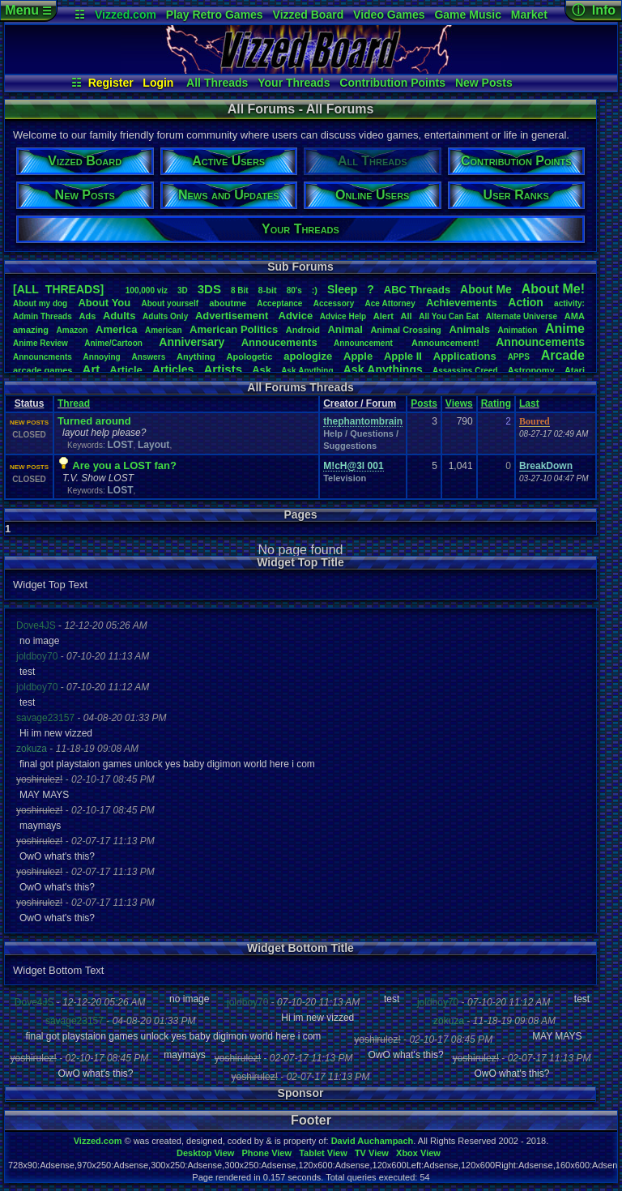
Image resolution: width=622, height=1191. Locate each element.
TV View (372, 1153)
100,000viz (147, 290)
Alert (383, 316)
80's (294, 290)
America (116, 329)
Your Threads (294, 82)
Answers (149, 356)
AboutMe (486, 289)
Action (525, 302)
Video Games (388, 14)
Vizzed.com (125, 14)
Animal (344, 329)
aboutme (227, 303)
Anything (196, 356)
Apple (358, 356)
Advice (296, 315)
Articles (173, 369)
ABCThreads (417, 290)
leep (342, 289)
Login (158, 82)
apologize (307, 356)
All (406, 316)
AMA (574, 316)
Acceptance (279, 303)
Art (91, 369)
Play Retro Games (214, 14)
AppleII (403, 356)
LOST (120, 444)
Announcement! (445, 343)
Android (303, 330)
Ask (261, 370)
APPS (519, 356)
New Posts (484, 82)
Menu (28, 10)
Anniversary (191, 341)
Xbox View (418, 1153)
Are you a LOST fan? (124, 465)
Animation (518, 330)
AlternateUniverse (521, 316)
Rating (496, 403)
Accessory (334, 303)
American (163, 330)
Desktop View (205, 1153)
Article (125, 370)
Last (529, 403)
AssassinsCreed (465, 370)
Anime (565, 328)
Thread (74, 403)
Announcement (364, 343)
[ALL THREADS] (58, 289)
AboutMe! (553, 289)
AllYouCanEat (449, 316)
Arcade (563, 355)
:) (314, 290)
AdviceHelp (343, 316)
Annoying (102, 356)
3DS (209, 289)
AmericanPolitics (234, 329)
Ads (87, 316)
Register (111, 82)
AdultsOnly (165, 316)
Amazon (72, 330)
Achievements (461, 303)
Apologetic (250, 356)
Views (459, 403)
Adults (119, 315)
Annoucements (279, 342)
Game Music (467, 14)
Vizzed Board (308, 14)
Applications (464, 356)
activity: (569, 303)
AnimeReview (40, 343)
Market (529, 14)
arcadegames (42, 370)
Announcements (540, 341)
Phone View (266, 1153)
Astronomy (531, 370)
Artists (222, 369)
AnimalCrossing (405, 330)
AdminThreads (42, 316)
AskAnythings (383, 369)
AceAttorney (389, 303)
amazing (31, 330)
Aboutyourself (169, 303)
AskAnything (307, 370)
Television (344, 478)
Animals (469, 329)
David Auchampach (372, 1141)
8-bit (267, 290)
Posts (424, 403)
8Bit (240, 290)
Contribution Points (392, 82)
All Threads (217, 82)
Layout (153, 444)
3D (182, 290)
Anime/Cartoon (113, 343)
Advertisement (233, 315)
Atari (574, 370)
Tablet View (323, 1153)
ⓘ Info (594, 10)
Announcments (42, 356)
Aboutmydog (40, 303)
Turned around (94, 421)
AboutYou (104, 303)
